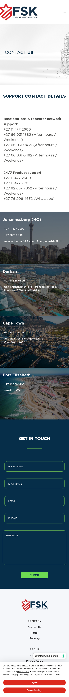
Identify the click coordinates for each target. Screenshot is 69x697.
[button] (65, 12)
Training (35, 638)
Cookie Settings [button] (34, 690)
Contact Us (34, 627)
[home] (19, 12)
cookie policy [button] (23, 671)
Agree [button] (34, 682)
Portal (34, 632)
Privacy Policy (34, 661)
